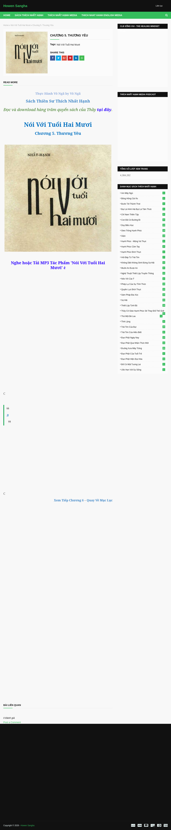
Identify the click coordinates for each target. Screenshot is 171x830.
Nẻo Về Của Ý (143, 278)
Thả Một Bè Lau (141, 316)
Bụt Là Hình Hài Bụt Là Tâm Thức (143, 209)
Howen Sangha (15, 6)
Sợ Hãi (143, 300)
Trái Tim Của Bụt (143, 326)
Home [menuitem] (6, 15)
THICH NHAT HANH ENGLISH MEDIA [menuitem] (101, 15)
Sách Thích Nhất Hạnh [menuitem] (29, 15)
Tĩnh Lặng (143, 321)
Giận (143, 235)
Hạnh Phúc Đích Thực (143, 252)
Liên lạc (159, 6)
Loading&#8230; (58, 638)
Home (6, 25)
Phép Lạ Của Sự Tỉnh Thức (143, 284)
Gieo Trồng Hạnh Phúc (143, 230)
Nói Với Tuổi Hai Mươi (20, 25)
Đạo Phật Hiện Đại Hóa (143, 359)
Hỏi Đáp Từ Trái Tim (143, 257)
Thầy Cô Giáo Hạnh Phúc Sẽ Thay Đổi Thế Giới (143, 311)
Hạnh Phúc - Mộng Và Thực (143, 241)
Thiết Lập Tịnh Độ (143, 305)
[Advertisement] (58, 457)
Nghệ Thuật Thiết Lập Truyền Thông (143, 273)
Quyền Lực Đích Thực (143, 289)
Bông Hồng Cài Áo (143, 198)
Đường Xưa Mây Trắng (143, 348)
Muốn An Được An (143, 268)
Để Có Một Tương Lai (143, 364)
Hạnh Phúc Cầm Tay (143, 246)
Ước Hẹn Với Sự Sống (143, 369)
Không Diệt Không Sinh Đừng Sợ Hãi (143, 262)
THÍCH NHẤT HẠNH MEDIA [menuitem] (62, 15)
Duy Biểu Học (143, 225)
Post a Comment (12, 722)
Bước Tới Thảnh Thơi (143, 203)
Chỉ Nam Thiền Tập (143, 214)
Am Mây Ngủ (143, 193)
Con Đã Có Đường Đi (143, 219)
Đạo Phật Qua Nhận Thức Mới (143, 342)
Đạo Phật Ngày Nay (143, 337)
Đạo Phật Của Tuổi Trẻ (143, 353)
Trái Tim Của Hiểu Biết (143, 332)
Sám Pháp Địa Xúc (143, 294)
